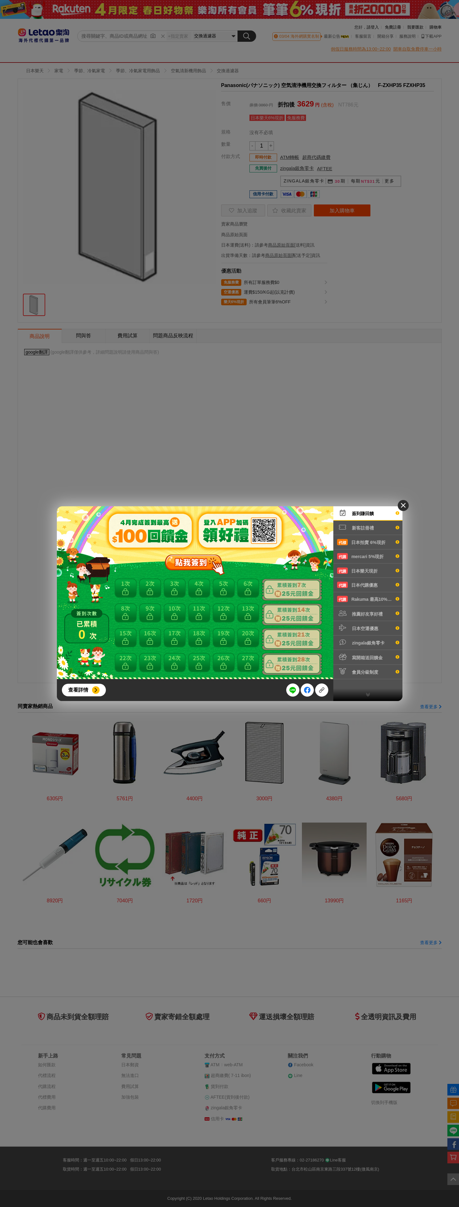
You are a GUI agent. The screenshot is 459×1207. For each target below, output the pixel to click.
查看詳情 (78, 690)
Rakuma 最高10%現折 (368, 599)
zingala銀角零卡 (368, 642)
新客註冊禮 (368, 527)
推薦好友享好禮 (368, 613)
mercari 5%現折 (368, 556)
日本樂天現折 (368, 571)
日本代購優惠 (368, 585)
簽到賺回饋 (368, 513)
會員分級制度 (368, 671)
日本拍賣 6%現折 (368, 542)
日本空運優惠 (368, 628)
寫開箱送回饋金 (368, 657)
